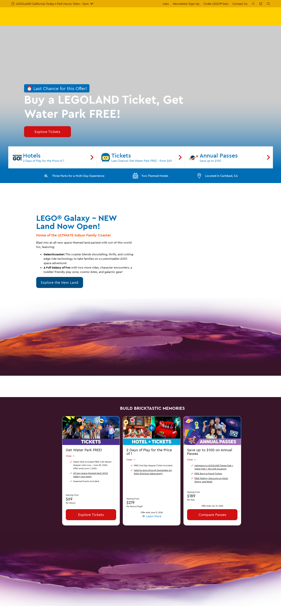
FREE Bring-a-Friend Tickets (208, 473)
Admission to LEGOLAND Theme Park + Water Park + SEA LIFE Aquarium (213, 467)
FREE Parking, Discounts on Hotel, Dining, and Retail (211, 480)
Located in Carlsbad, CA (217, 176)
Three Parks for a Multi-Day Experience (73, 176)
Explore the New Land (59, 282)
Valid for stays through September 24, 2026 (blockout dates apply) (153, 472)
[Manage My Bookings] (253, 3)
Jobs (166, 4)
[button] (151, 435)
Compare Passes (212, 514)
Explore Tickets (91, 514)
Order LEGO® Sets (216, 4)
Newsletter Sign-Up (186, 4)
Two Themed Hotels (150, 176)
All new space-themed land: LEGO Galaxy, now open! (90, 475)
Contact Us (239, 4)
